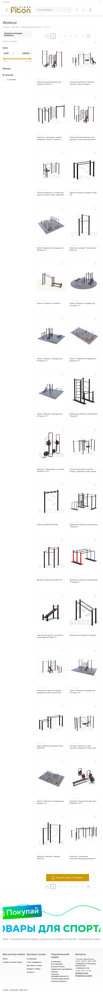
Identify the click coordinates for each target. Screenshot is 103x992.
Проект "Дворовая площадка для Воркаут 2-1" (50, 249)
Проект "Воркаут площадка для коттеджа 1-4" (82, 691)
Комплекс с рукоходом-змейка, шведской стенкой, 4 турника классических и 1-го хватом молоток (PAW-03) (49, 138)
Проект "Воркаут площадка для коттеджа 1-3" (82, 304)
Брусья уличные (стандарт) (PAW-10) (83, 194)
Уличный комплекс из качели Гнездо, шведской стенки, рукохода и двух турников (84, 470)
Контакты (30, 972)
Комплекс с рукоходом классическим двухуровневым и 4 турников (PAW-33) (83, 857)
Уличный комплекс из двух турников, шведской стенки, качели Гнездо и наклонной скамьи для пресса (84, 747)
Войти (5, 959)
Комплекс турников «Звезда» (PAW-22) (48, 857)
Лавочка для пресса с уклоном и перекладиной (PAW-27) (50, 636)
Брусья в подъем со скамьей (48, 303)
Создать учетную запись (12, 962)
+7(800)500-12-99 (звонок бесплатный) (85, 965)
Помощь (54, 972)
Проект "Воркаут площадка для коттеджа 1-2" (49, 415)
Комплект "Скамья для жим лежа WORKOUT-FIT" (83, 802)
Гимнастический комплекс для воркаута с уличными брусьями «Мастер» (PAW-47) (82, 138)
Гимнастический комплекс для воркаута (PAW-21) (49, 83)
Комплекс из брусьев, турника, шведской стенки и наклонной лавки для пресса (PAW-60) (49, 691)
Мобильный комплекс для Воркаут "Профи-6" (84, 526)
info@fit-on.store (81, 973)
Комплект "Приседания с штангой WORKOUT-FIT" (50, 470)
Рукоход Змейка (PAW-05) (47, 525)
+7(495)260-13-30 (82, 968)
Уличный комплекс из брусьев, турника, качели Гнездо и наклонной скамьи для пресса (82, 83)
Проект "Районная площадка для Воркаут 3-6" (50, 802)
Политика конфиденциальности (60, 975)
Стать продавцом (34, 962)
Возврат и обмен (33, 969)
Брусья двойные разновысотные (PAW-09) (50, 747)
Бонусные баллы (58, 967)
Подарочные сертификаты (62, 969)
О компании (31, 959)
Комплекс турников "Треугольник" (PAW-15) (83, 249)
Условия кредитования (60, 979)
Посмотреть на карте (83, 976)
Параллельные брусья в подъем (83, 635)
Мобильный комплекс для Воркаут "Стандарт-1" (84, 581)
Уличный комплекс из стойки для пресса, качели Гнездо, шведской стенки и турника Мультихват (50, 194)
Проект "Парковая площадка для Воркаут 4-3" (83, 360)
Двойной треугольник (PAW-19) (49, 580)
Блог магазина (57, 964)
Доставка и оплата (34, 965)
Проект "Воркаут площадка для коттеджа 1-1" (49, 360)
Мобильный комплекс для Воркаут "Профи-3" (84, 415)
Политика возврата (59, 981)
